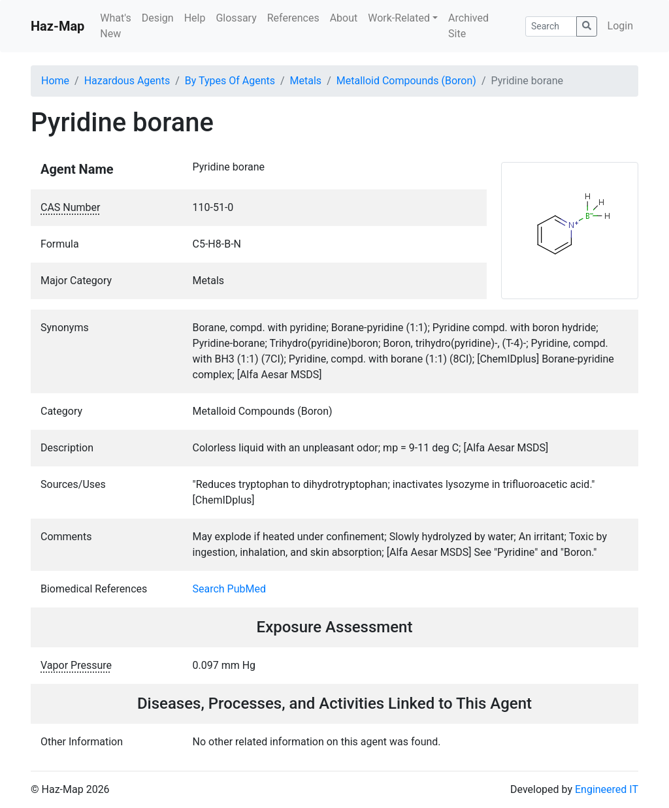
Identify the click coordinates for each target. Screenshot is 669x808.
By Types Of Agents (230, 80)
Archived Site (468, 26)
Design (158, 18)
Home (55, 80)
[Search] (551, 26)
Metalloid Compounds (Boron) (406, 80)
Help (195, 18)
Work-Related (399, 18)
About (344, 18)
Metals (306, 80)
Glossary (236, 18)
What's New (115, 26)
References (293, 18)
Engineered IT (606, 789)
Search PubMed (230, 589)
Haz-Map (57, 26)
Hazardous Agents (127, 80)
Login (620, 26)
